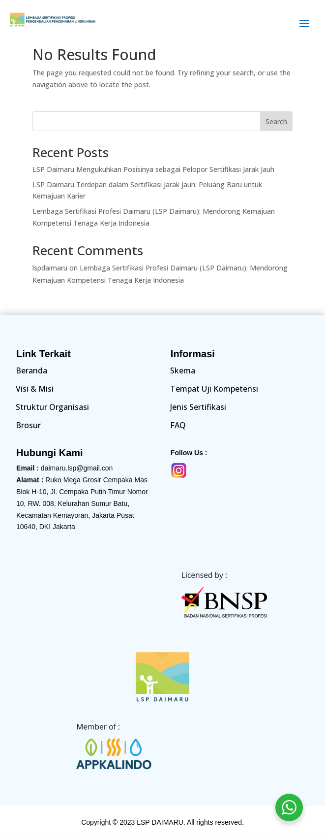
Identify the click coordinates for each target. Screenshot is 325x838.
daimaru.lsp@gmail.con (77, 468)
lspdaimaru (49, 267)
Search (276, 121)
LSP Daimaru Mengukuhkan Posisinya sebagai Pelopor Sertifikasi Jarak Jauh (153, 169)
